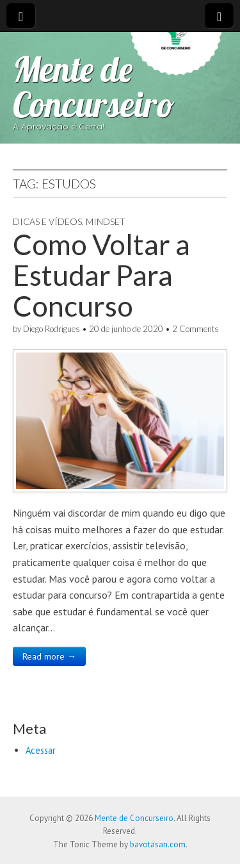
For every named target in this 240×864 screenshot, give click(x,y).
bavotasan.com (158, 844)
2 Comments (195, 329)
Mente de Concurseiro (94, 86)
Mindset (105, 221)
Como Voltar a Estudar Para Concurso (101, 275)
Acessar (41, 750)
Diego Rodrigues (51, 329)
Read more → (49, 656)
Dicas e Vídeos (47, 221)
